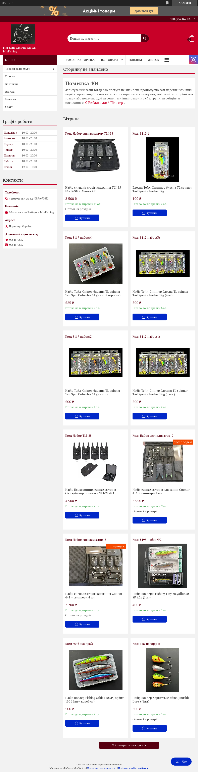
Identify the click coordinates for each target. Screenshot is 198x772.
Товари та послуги (17, 69)
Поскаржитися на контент (101, 768)
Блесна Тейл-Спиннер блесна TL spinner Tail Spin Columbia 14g (162, 189)
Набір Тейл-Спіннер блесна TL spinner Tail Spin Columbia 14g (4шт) (160, 293)
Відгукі (9, 91)
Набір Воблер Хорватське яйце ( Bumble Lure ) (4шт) (161, 699)
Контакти (11, 84)
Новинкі (135, 60)
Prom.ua (117, 764)
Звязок (153, 60)
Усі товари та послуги (127, 745)
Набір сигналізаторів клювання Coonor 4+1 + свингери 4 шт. (161, 491)
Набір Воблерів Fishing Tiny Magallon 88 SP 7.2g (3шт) (161, 595)
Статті (9, 107)
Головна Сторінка (80, 60)
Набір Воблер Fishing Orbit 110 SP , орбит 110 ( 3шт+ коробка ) (94, 699)
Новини (10, 99)
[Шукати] (145, 36)
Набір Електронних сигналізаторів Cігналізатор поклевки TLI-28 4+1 (90, 491)
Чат (181, 761)
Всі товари (109, 60)
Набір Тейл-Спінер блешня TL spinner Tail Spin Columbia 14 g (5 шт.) (92, 392)
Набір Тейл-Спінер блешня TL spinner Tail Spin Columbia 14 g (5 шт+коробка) (92, 293)
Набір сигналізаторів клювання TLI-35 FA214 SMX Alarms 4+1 (93, 189)
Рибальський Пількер (106, 102)
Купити (84, 218)
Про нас (10, 76)
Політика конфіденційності (133, 768)
